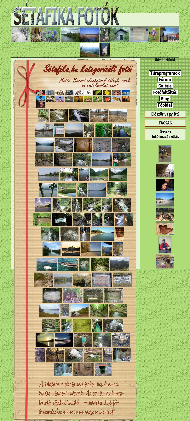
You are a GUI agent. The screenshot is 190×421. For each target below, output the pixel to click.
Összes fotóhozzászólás (165, 134)
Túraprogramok (165, 73)
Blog (165, 98)
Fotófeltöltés (165, 92)
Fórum (165, 79)
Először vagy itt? (165, 114)
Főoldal (165, 105)
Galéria (165, 85)
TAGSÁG (165, 123)
